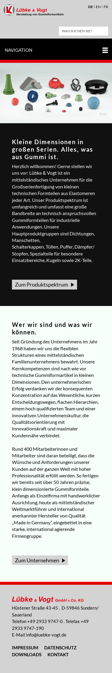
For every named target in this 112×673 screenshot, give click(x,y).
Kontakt (58, 654)
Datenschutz (60, 647)
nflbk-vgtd (46, 634)
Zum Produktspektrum (41, 284)
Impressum (25, 647)
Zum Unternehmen (37, 560)
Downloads (27, 654)
